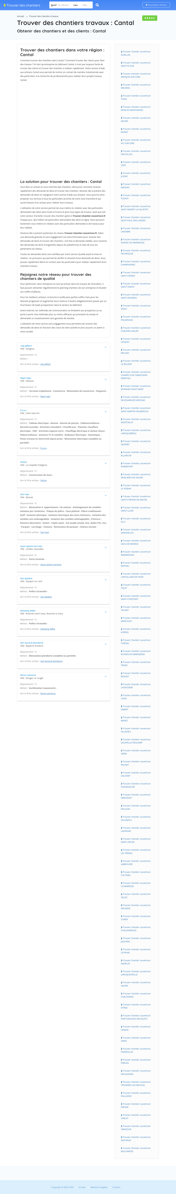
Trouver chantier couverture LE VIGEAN (136, 487)
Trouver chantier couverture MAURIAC (136, 86)
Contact (116, 1187)
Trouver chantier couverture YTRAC (136, 97)
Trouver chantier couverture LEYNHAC (136, 951)
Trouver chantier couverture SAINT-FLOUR (136, 64)
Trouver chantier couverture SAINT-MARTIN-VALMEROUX (136, 410)
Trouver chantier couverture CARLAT (136, 1116)
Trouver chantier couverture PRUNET (136, 763)
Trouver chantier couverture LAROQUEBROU (136, 432)
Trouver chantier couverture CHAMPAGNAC (136, 263)
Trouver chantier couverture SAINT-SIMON (136, 285)
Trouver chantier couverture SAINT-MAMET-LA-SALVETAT (136, 208)
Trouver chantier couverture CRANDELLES (136, 531)
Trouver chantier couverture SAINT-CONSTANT (136, 597)
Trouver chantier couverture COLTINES (136, 874)
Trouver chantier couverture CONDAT (136, 340)
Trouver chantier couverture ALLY (136, 520)
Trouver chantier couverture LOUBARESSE (136, 885)
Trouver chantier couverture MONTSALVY (136, 421)
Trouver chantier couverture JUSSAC (136, 175)
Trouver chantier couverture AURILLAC (136, 53)
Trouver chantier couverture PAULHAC (136, 807)
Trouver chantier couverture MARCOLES (136, 619)
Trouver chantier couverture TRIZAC (136, 664)
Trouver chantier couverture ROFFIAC (136, 564)
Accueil (20, 16)
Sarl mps (44, 532)
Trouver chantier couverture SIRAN (136, 752)
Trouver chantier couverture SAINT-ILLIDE (136, 509)
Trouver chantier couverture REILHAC (136, 351)
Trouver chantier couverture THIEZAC (136, 642)
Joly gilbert (45, 364)
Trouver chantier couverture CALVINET (136, 774)
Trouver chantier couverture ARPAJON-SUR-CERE (136, 75)
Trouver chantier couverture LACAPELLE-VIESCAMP (136, 741)
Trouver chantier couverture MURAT (136, 130)
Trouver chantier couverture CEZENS (136, 1028)
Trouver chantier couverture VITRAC (136, 1006)
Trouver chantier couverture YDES (136, 164)
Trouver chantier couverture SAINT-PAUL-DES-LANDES (136, 219)
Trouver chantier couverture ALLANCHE (136, 454)
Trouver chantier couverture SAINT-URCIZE (136, 840)
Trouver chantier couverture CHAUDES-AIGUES (136, 329)
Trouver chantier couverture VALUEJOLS (136, 818)
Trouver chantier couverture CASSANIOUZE (136, 785)
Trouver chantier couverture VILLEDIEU (136, 730)
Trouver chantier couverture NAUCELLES (136, 153)
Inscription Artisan (156, 4)
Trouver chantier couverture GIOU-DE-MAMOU (136, 542)
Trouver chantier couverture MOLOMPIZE (136, 1150)
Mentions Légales (99, 1187)
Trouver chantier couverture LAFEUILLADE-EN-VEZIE (136, 575)
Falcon (43, 480)
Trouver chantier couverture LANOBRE (136, 230)
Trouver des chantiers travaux (44, 16)
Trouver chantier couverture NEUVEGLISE (136, 252)
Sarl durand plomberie (51, 661)
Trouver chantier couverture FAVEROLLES (136, 1050)
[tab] (63, 347)
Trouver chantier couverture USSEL (136, 697)
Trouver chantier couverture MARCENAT (136, 796)
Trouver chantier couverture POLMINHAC (136, 318)
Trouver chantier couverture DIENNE (136, 1105)
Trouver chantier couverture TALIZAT (136, 608)
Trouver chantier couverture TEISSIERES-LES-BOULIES (136, 1083)
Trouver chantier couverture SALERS (136, 984)
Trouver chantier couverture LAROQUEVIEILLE (136, 973)
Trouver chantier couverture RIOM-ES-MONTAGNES (136, 108)
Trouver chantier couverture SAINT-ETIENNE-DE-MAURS (136, 498)
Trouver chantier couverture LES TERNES (136, 851)
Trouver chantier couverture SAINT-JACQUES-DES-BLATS (136, 1017)
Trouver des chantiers (22, 5)
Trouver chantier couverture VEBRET (136, 708)
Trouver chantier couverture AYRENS (136, 630)
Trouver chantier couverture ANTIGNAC (136, 1139)
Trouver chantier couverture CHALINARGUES (136, 929)
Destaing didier (47, 628)
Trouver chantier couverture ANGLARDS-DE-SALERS (136, 476)
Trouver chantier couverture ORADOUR (136, 1128)
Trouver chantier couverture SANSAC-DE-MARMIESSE (136, 241)
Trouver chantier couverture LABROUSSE (136, 863)
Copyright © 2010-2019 (62, 1187)
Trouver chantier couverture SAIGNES (136, 443)
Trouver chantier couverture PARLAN (136, 1061)
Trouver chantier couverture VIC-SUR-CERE (136, 141)
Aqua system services (50, 564)
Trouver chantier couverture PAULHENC (136, 1094)
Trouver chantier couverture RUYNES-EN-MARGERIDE (136, 653)
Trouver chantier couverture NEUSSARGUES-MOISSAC (136, 399)
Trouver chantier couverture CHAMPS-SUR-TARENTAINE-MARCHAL (136, 375)
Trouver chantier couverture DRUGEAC (136, 907)
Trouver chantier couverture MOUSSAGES (136, 1072)
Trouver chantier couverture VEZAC (136, 307)
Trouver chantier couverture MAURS (136, 119)
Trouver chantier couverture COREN (136, 918)
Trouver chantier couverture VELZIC (136, 896)
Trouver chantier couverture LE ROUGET (136, 362)
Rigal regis (45, 396)
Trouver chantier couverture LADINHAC (136, 829)
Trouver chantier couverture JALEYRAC (136, 940)
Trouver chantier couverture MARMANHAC (136, 553)
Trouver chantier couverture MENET (136, 719)
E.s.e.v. (43, 448)
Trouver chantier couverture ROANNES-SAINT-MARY (136, 388)
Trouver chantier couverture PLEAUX (136, 197)
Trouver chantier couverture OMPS (136, 1039)
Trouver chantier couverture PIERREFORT (136, 465)
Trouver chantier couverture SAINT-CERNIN (136, 274)
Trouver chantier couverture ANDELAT (136, 962)
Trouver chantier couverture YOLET (136, 586)
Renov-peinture (48, 693)
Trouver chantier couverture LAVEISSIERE (136, 686)
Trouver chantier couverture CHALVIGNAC (136, 995)
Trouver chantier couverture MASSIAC (136, 186)
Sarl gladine (46, 596)
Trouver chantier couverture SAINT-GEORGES (136, 296)
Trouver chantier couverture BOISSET (136, 675)
